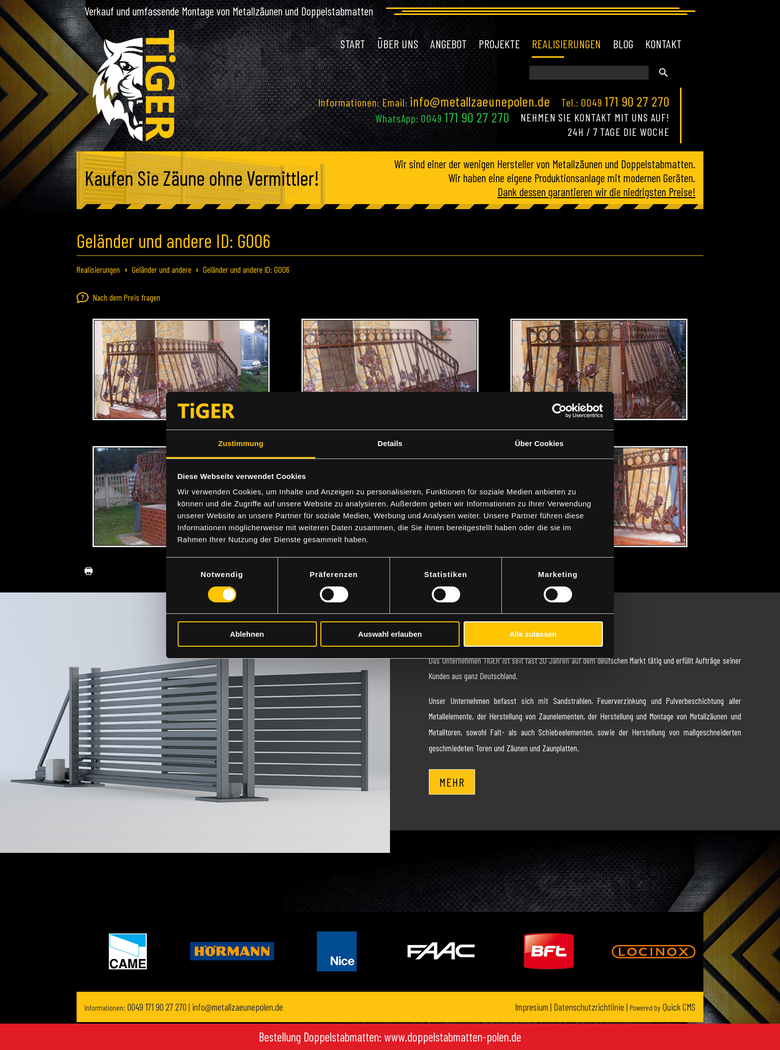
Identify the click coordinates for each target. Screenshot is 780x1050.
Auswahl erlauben (390, 634)
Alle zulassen (533, 634)
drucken (85, 571)
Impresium (531, 1007)
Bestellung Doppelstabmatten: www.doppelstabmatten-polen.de (390, 1037)
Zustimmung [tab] (241, 443)
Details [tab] (390, 443)
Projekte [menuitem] (499, 44)
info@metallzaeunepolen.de (480, 101)
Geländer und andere (162, 269)
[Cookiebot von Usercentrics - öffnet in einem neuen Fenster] (559, 410)
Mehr (452, 782)
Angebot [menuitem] (448, 44)
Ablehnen (247, 634)
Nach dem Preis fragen (118, 298)
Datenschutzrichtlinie (589, 1007)
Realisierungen (98, 269)
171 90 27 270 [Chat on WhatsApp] (477, 117)
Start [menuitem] (352, 44)
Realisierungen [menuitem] (566, 44)
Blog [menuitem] (623, 44)
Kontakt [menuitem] (663, 44)
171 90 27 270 (637, 101)
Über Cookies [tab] (539, 443)
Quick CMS (662, 1007)
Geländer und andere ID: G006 (246, 269)
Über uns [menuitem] (397, 44)
